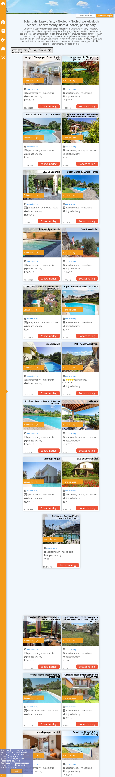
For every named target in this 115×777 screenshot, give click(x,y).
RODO (15, 767)
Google (13, 752)
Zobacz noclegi (48, 106)
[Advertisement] (61, 593)
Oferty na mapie (105, 15)
